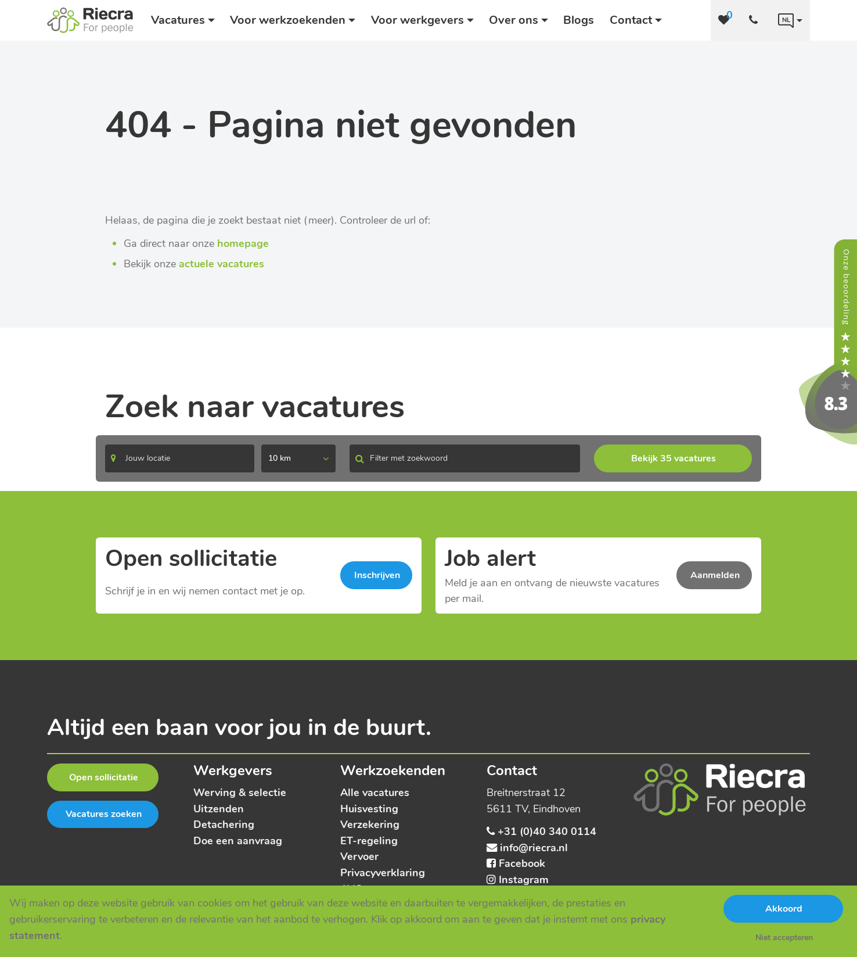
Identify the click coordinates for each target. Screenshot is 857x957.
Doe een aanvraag (237, 840)
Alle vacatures (374, 792)
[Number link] (755, 20)
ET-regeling (369, 840)
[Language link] (790, 20)
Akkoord (783, 908)
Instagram (524, 879)
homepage (243, 243)
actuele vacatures (221, 263)
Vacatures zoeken (104, 814)
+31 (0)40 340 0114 (547, 831)
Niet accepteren (784, 937)
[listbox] (298, 458)
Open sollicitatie (103, 777)
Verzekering (369, 824)
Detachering (223, 824)
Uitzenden (218, 808)
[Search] (179, 458)
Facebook (522, 863)
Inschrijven (377, 575)
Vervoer (359, 856)
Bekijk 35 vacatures (673, 458)
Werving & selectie (239, 792)
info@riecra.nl (534, 847)
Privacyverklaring (382, 872)
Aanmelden (715, 575)
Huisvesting (369, 808)
